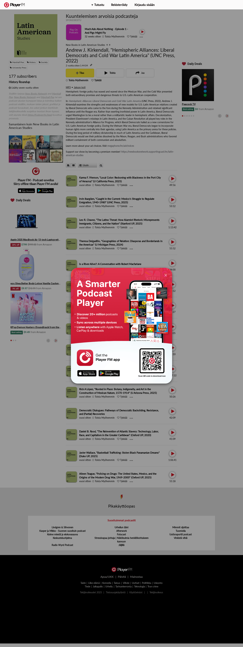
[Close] (166, 275)
